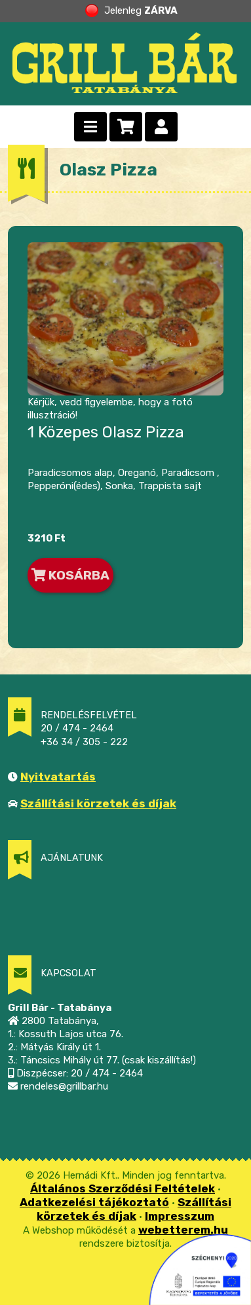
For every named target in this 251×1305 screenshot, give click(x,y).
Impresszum (179, 1215)
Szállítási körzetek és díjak (98, 803)
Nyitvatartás (58, 776)
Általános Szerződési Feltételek (122, 1188)
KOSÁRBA (70, 575)
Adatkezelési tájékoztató (94, 1202)
